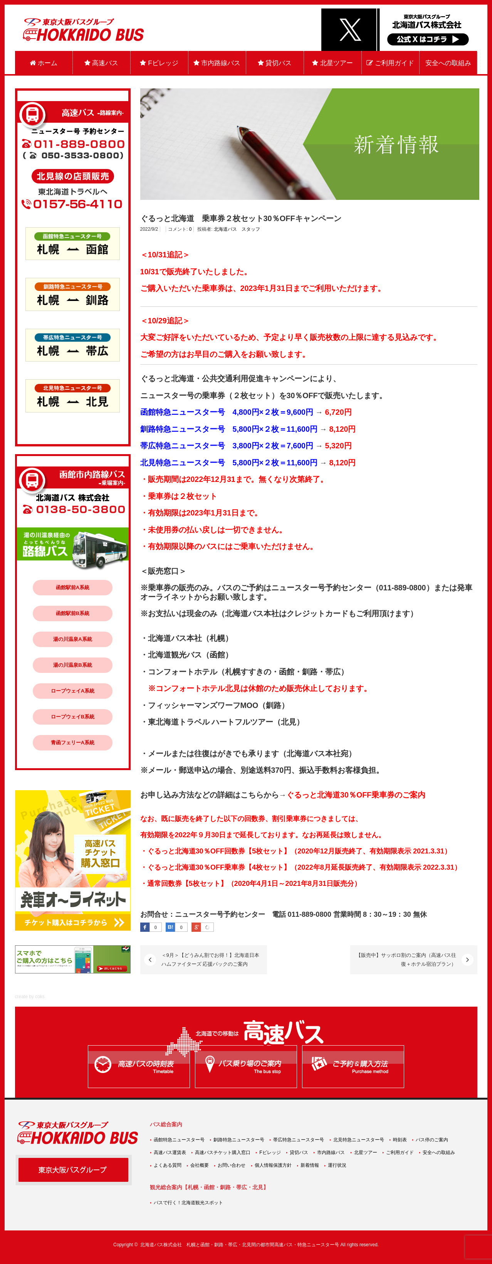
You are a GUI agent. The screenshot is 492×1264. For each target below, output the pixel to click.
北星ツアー (332, 63)
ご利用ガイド (390, 63)
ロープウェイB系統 (72, 717)
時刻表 (400, 1139)
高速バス (101, 63)
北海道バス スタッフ (237, 229)
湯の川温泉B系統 (72, 665)
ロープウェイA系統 (72, 691)
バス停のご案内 (432, 1139)
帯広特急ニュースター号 (298, 1139)
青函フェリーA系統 (72, 742)
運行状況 (337, 1165)
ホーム (43, 63)
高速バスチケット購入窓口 (222, 1152)
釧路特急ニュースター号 (238, 1139)
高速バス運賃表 (170, 1152)
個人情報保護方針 (273, 1165)
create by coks (30, 996)
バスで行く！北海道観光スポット (188, 1202)
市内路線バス (217, 63)
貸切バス (275, 63)
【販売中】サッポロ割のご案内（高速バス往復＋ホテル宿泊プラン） (406, 959)
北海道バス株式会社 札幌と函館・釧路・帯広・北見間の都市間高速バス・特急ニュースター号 (239, 1244)
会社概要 (199, 1165)
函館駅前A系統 (72, 587)
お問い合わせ (231, 1165)
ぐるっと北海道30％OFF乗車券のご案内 (355, 795)
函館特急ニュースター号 (179, 1139)
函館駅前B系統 (72, 613)
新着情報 (310, 1165)
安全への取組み (448, 63)
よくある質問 (167, 1165)
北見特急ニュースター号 (358, 1139)
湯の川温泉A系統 (72, 639)
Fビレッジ (159, 63)
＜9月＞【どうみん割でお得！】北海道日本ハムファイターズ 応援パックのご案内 (210, 959)
